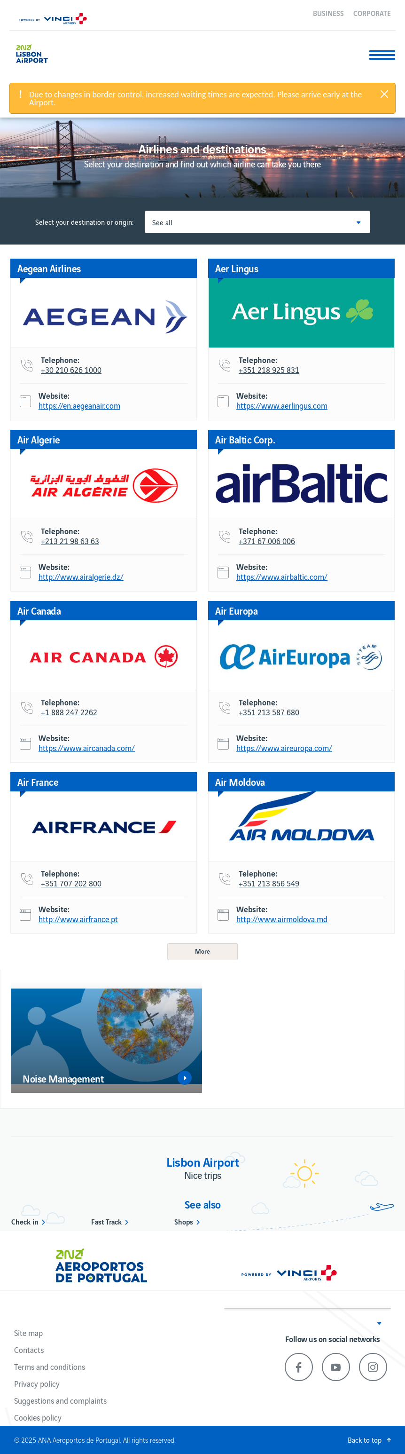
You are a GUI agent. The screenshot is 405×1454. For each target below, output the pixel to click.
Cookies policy (38, 1417)
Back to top (365, 1440)
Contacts (29, 1349)
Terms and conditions (49, 1366)
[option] (106, 1036)
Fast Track (106, 1221)
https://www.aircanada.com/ (87, 748)
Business (328, 13)
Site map (28, 1332)
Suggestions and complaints (60, 1400)
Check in (25, 1221)
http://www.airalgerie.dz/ (81, 577)
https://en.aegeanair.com (79, 406)
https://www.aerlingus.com (281, 406)
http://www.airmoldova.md (281, 919)
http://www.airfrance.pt (78, 919)
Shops (183, 1221)
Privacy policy (37, 1383)
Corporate (372, 13)
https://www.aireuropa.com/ (284, 748)
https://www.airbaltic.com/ (281, 577)
